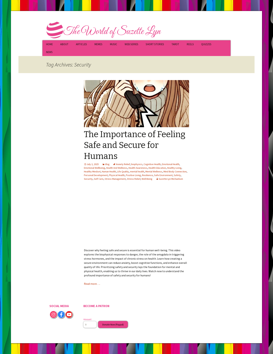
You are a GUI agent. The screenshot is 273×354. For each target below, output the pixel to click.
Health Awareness (137, 167)
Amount (87, 319)
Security (88, 178)
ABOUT (64, 44)
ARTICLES (81, 44)
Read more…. (92, 283)
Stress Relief (133, 178)
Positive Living (133, 175)
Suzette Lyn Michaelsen (171, 178)
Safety (177, 175)
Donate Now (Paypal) (113, 324)
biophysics (136, 164)
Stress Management (115, 178)
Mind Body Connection (175, 171)
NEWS (49, 52)
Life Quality (123, 171)
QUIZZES (206, 44)
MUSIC (113, 44)
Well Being (147, 178)
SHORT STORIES (155, 44)
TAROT (175, 44)
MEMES (98, 44)
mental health (137, 171)
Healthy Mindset (92, 171)
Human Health (109, 171)
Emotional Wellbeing (94, 167)
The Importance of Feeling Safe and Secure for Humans (134, 145)
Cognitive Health (152, 164)
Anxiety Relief (123, 164)
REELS (190, 44)
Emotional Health (170, 164)
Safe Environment (163, 175)
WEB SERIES (131, 44)
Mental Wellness (153, 171)
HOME (49, 44)
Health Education (157, 167)
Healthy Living (174, 167)
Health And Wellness (116, 167)
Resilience (147, 175)
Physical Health (117, 175)
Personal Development (96, 175)
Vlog (107, 164)
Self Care (98, 178)
